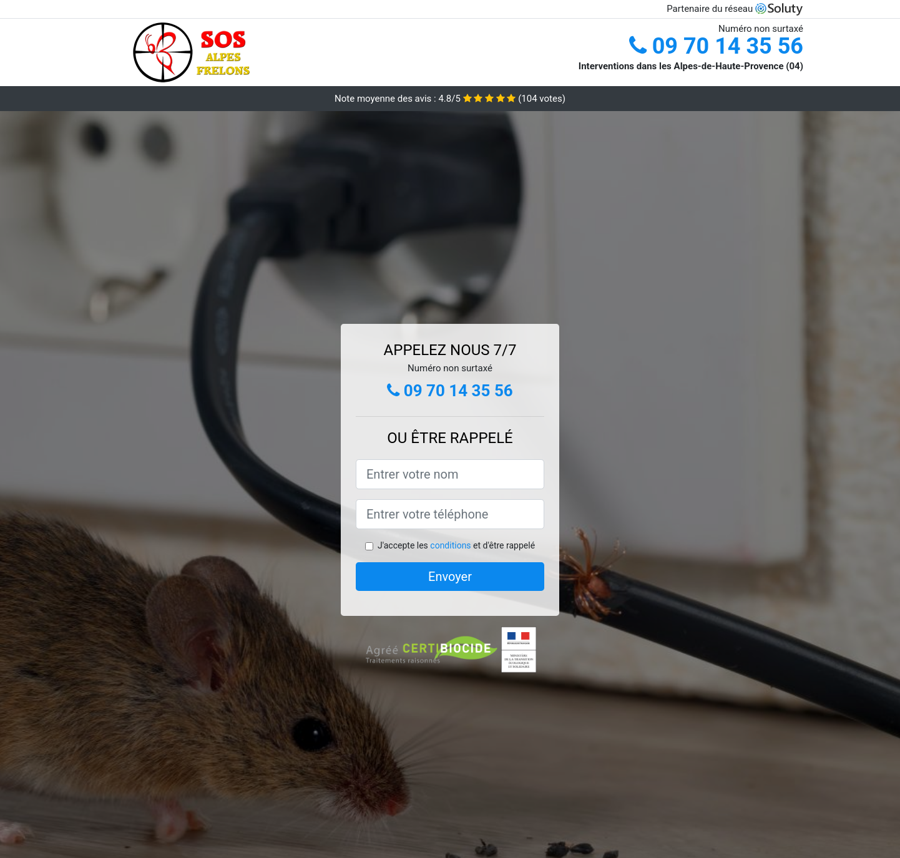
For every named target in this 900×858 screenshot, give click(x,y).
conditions (450, 545)
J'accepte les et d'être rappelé (456, 545)
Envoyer (450, 576)
